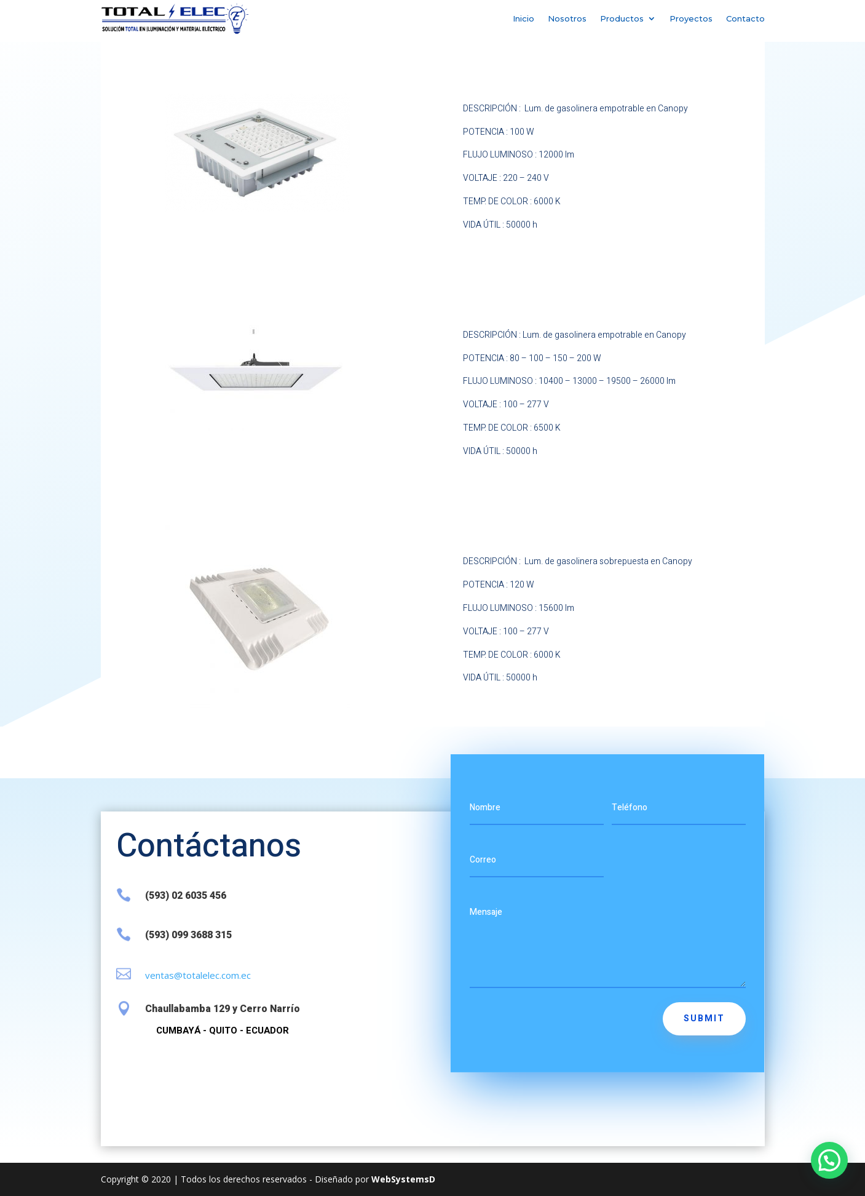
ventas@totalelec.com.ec (198, 975)
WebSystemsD (403, 1179)
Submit (704, 1018)
